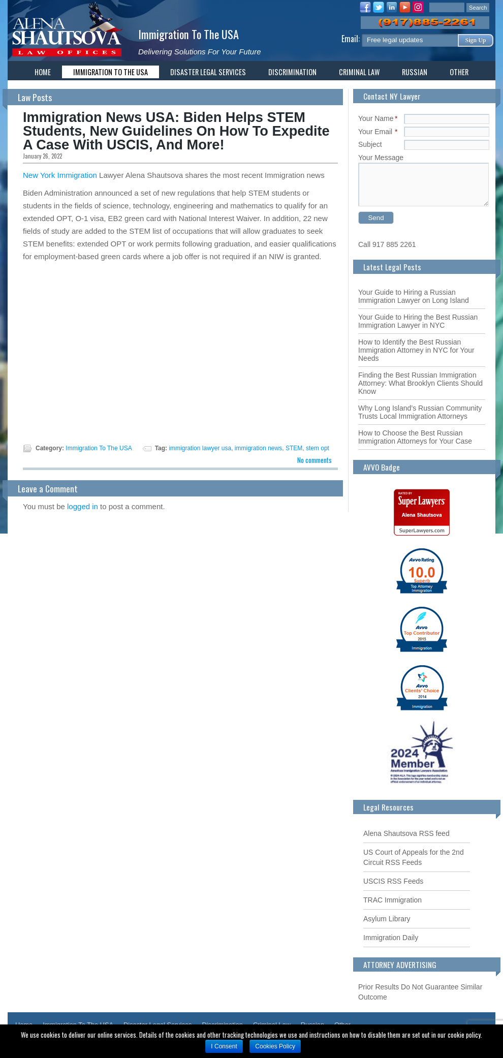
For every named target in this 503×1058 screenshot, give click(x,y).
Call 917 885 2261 (387, 244)
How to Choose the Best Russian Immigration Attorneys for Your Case (415, 437)
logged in (82, 506)
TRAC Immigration (392, 900)
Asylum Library (387, 919)
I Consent (224, 1046)
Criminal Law (359, 72)
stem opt (317, 448)
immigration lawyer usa (200, 448)
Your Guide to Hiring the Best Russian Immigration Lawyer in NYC (418, 321)
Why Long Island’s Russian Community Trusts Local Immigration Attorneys (420, 412)
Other (459, 72)
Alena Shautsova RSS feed (406, 833)
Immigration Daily (390, 937)
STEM (294, 448)
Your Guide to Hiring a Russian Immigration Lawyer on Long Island (413, 296)
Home (43, 72)
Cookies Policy (275, 1046)
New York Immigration (60, 175)
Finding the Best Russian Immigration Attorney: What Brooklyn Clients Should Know (420, 383)
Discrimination (292, 72)
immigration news (258, 448)
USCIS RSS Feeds (393, 881)
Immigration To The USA (188, 33)
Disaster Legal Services (208, 72)
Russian (414, 72)
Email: (351, 39)
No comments (314, 460)
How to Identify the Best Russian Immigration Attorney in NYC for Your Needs (416, 350)
